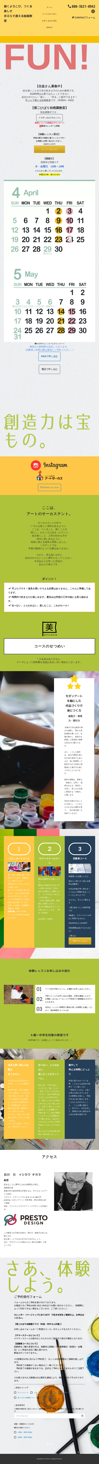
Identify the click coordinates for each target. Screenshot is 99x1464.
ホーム (49, 7)
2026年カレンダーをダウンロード (49, 344)
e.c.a (32, 1197)
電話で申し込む (49, 369)
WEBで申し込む (49, 356)
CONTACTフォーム (83, 17)
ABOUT (49, 27)
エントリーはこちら (49, 149)
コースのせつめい (49, 14)
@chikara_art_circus (49, 487)
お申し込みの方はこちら (50, 118)
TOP (50, 1444)
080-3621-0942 (81, 6)
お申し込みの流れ (49, 21)
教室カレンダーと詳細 (49, 126)
